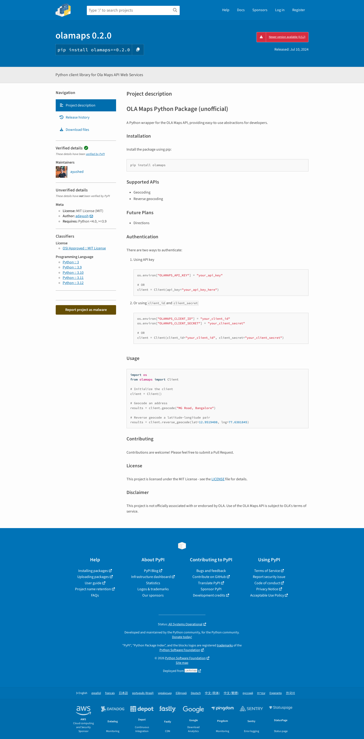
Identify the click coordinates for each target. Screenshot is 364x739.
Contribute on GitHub (209, 576)
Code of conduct (267, 583)
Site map (182, 662)
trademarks (225, 645)
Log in (280, 10)
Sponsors (259, 10)
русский (248, 693)
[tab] (86, 105)
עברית (261, 693)
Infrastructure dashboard (151, 576)
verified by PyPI (95, 154)
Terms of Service (267, 570)
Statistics (153, 583)
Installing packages (93, 570)
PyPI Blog (151, 570)
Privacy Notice (267, 589)
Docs (241, 10)
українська (165, 693)
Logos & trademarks (153, 589)
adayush (82, 216)
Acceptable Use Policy (267, 595)
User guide (93, 583)
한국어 (290, 693)
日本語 (123, 693)
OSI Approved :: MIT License (84, 248)
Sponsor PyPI (211, 589)
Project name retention (93, 589)
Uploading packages (93, 576)
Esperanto (276, 693)
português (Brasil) (143, 693)
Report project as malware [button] (86, 309)
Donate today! (182, 637)
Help (225, 10)
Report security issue (269, 576)
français (110, 693)
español (96, 693)
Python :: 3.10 (73, 272)
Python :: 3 (71, 262)
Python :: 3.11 (73, 277)
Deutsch (196, 693)
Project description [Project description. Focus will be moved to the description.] (77, 105)
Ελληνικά (181, 693)
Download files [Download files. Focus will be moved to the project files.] (74, 129)
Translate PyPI (209, 583)
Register (298, 10)
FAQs (95, 595)
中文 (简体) (212, 693)
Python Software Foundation (179, 650)
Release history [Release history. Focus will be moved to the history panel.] (74, 117)
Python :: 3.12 (73, 282)
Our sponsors (153, 595)
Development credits (209, 595)
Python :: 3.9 (72, 267)
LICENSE (217, 479)
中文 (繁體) (231, 693)
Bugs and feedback (211, 570)
